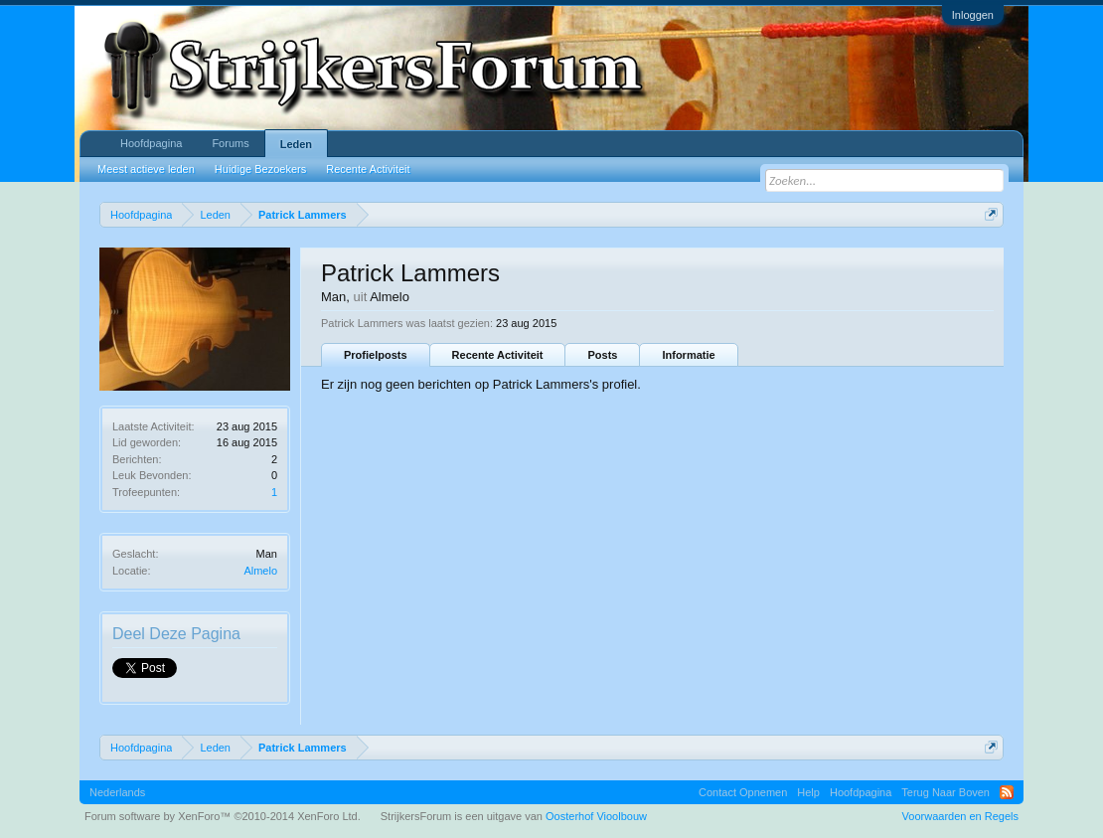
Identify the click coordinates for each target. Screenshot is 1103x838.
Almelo (260, 571)
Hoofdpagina (151, 143)
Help (808, 792)
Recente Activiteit (498, 355)
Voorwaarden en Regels (960, 816)
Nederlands (117, 792)
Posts (602, 355)
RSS (1007, 792)
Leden (296, 144)
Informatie (688, 355)
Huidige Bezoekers (260, 169)
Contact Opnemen (743, 792)
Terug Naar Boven (945, 792)
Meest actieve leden (146, 169)
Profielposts (375, 355)
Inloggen (973, 15)
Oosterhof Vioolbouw (596, 816)
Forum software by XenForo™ (222, 816)
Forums (230, 143)
